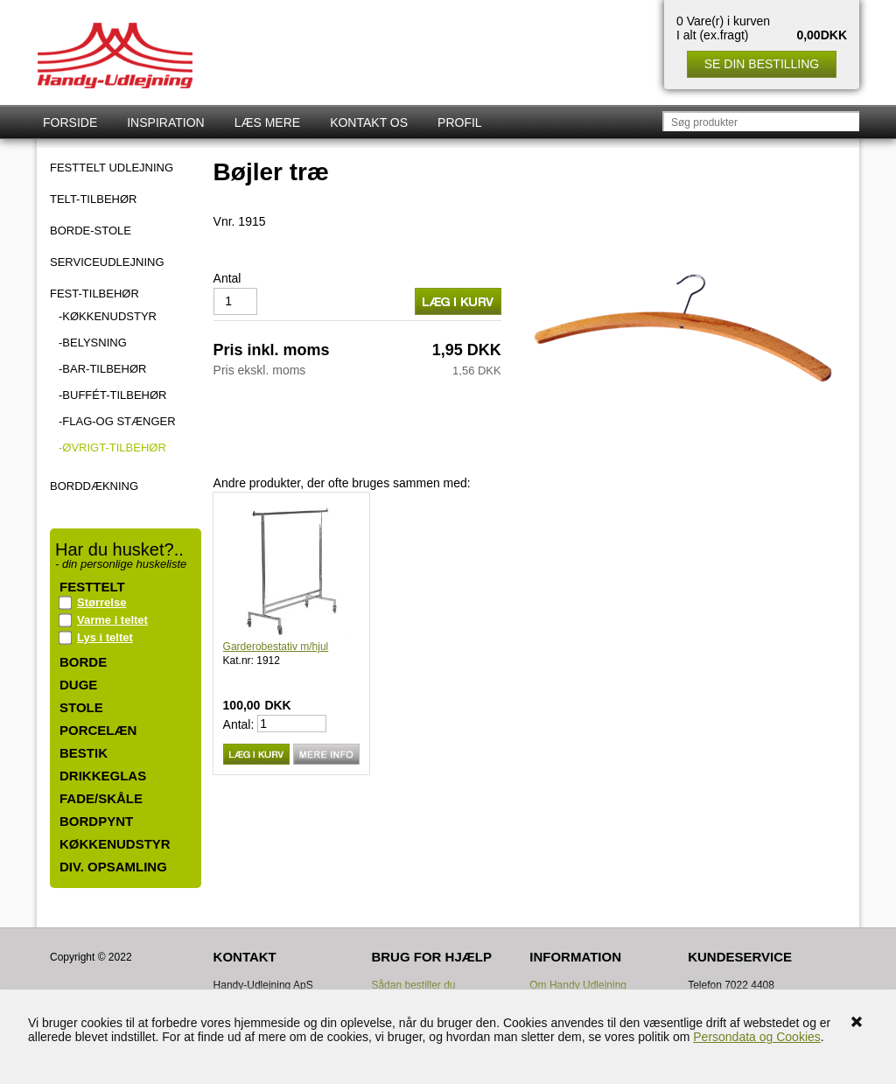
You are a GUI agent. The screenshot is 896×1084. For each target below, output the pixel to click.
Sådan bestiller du (413, 985)
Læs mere (267, 122)
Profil (460, 122)
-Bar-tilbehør (102, 368)
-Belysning (93, 342)
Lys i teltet (105, 637)
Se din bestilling (761, 64)
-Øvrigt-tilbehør (112, 447)
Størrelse (101, 602)
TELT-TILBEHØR (93, 199)
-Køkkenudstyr (108, 316)
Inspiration (165, 122)
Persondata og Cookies (757, 1037)
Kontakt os (369, 122)
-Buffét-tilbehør (113, 395)
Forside (70, 122)
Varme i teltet (112, 619)
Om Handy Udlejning (577, 985)
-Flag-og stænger (117, 421)
